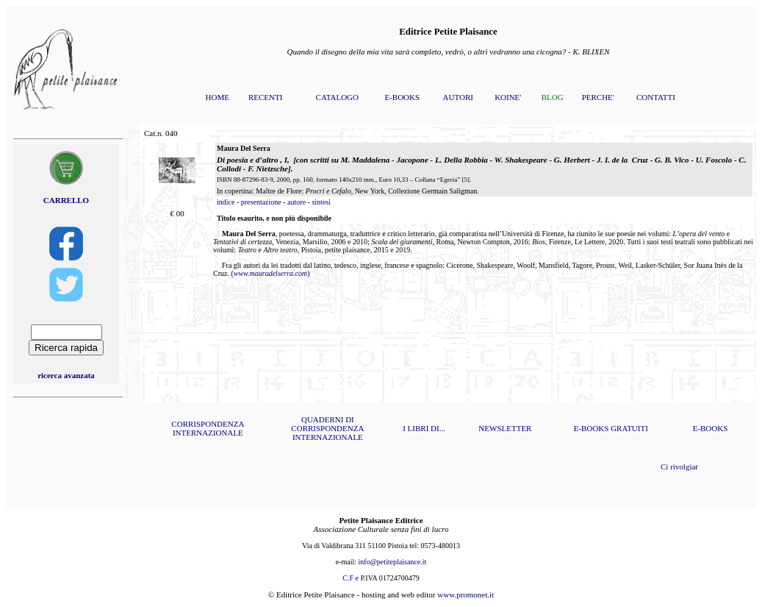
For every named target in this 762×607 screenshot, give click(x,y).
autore (296, 202)
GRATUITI (629, 428)
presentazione (261, 202)
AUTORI (458, 97)
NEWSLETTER (504, 428)
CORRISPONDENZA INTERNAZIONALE (207, 428)
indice (225, 202)
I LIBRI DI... (424, 428)
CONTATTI (655, 97)
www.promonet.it (465, 594)
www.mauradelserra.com (270, 273)
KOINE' (508, 97)
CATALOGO (337, 97)
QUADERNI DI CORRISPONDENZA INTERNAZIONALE (327, 428)
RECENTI (265, 97)
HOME (217, 97)
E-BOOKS (402, 97)
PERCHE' (598, 97)
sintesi (321, 202)
